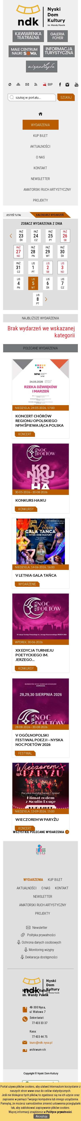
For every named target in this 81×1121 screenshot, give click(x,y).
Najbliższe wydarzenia (40, 318)
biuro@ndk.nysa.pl (41, 1043)
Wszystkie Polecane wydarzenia (38, 832)
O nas (40, 157)
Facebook (60, 84)
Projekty (40, 200)
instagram (67, 84)
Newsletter (40, 179)
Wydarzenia (40, 125)
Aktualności (40, 146)
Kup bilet (40, 135)
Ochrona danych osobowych (41, 942)
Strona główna (40, 114)
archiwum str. (38, 1050)
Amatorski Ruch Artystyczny (41, 189)
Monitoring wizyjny (41, 950)
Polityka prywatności (41, 935)
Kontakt (40, 168)
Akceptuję (42, 1116)
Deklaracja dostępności (41, 957)
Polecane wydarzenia (40, 348)
